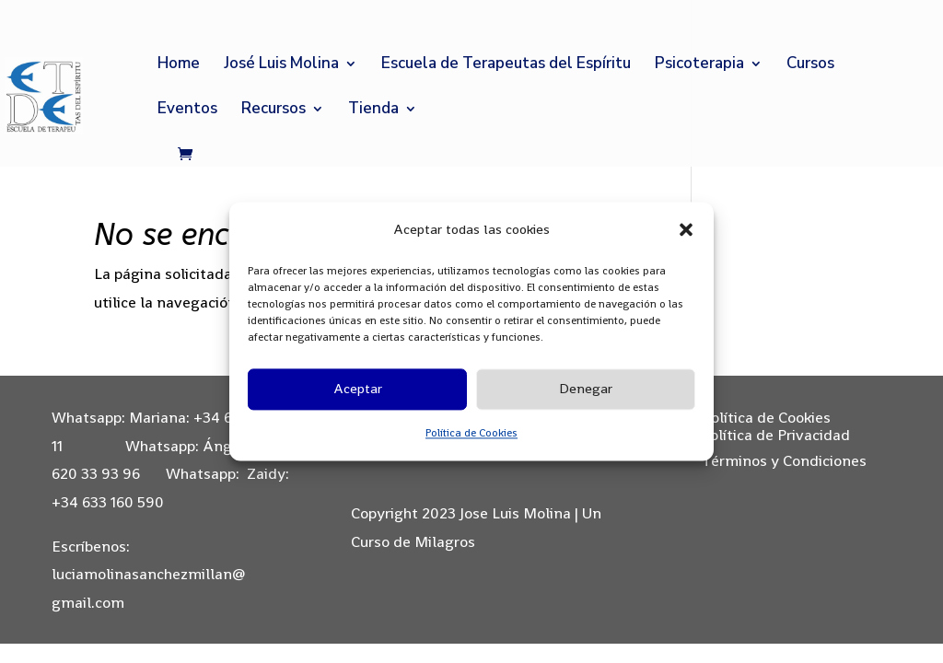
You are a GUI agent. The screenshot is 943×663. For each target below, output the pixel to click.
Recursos (273, 110)
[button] (686, 230)
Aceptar (357, 389)
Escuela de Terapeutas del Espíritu (506, 65)
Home (178, 65)
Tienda (373, 110)
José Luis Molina (281, 65)
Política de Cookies (471, 432)
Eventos (187, 110)
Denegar (585, 389)
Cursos (810, 65)
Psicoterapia (699, 65)
